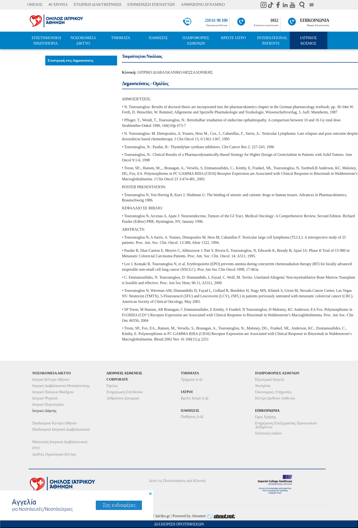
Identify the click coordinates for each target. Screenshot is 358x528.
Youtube (292, 5)
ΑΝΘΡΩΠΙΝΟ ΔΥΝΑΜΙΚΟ (203, 4)
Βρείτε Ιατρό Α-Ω (194, 398)
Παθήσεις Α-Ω (192, 417)
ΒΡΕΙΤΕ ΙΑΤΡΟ (233, 38)
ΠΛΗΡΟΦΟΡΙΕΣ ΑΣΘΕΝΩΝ (195, 40)
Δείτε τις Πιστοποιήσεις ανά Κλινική (177, 481)
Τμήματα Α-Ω (191, 379)
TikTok (270, 5)
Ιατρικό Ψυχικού (45, 398)
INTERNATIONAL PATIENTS (272, 40)
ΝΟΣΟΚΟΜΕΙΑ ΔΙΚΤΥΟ (83, 40)
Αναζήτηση (302, 5)
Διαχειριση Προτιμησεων (179, 524)
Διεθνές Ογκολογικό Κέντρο (54, 454)
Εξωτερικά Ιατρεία (269, 379)
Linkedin (285, 5)
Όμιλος (112, 386)
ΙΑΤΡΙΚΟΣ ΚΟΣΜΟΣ (308, 40)
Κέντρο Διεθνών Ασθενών (275, 398)
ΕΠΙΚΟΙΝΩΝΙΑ (314, 20)
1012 (274, 20)
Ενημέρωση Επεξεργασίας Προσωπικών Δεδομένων (286, 425)
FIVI (36, 448)
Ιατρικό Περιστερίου (48, 404)
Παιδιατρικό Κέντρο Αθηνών (54, 423)
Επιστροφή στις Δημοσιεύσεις (70, 60)
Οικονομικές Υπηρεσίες (273, 392)
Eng (311, 5)
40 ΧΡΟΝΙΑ (58, 4)
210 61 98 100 (216, 20)
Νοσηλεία (262, 386)
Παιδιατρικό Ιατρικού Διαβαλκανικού (61, 429)
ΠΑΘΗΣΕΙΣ (158, 38)
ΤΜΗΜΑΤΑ (120, 38)
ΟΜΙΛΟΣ (34, 4)
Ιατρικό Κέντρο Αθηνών (51, 379)
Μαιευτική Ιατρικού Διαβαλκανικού (60, 442)
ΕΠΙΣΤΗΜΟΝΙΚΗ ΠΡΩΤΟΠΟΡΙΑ (46, 40)
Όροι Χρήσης (265, 417)
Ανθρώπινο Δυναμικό (123, 398)
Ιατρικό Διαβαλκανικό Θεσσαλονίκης (61, 386)
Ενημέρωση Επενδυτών (125, 392)
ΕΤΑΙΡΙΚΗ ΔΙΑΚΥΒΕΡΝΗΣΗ (97, 4)
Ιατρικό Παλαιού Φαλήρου (53, 392)
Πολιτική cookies (268, 433)
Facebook (278, 5)
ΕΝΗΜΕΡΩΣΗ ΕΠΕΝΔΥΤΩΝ (151, 4)
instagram (263, 5)
